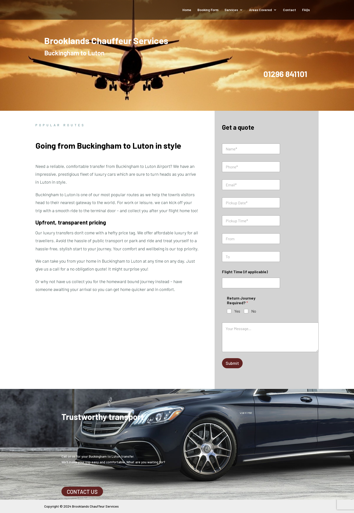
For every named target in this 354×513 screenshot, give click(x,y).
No (253, 311)
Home (186, 10)
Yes (237, 311)
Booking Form (207, 10)
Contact (289, 10)
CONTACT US (82, 491)
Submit (232, 363)
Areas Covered (260, 10)
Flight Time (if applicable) (245, 271)
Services (231, 10)
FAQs (306, 10)
